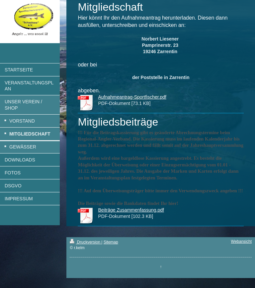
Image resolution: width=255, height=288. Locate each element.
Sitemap (111, 242)
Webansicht (241, 241)
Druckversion (85, 242)
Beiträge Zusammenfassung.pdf (131, 210)
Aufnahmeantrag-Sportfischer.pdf (132, 97)
